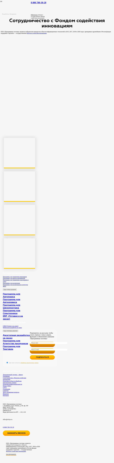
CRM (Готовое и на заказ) (10, 326)
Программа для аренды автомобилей (14, 278)
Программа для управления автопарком (15, 276)
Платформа (6, 376)
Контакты (6, 395)
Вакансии (6, 394)
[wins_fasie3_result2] (14, 233)
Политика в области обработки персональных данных (12, 381)
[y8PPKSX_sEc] (14, 267)
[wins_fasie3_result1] (14, 200)
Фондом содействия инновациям (16, 451)
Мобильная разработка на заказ (12, 327)
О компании (6, 389)
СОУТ (5, 387)
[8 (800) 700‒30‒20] (16, 424)
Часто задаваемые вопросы (11, 392)
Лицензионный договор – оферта (13, 374)
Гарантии (6, 390)
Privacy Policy (7, 386)
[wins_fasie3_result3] (14, 166)
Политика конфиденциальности (12, 384)
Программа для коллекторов (11, 283)
